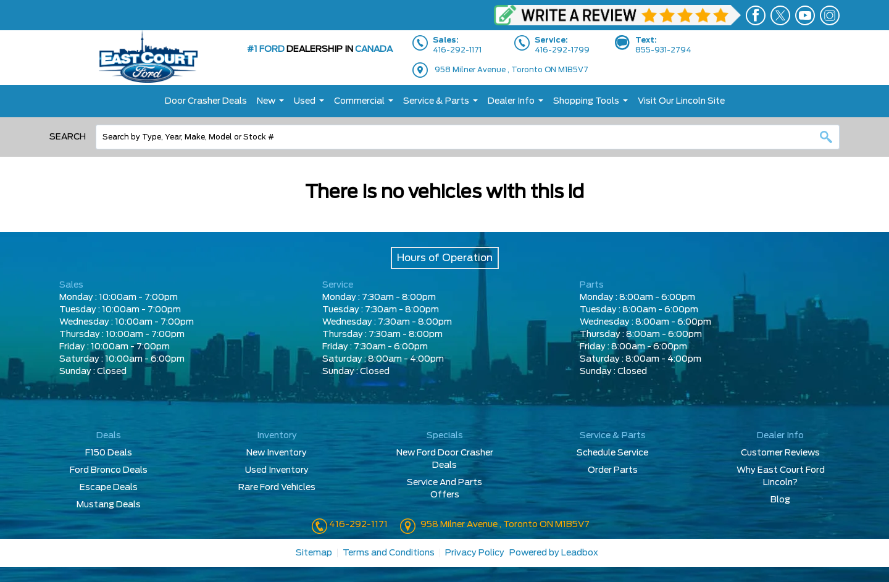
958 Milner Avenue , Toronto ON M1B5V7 (511, 69)
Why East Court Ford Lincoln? (781, 476)
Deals (108, 435)
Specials (445, 435)
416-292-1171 (357, 524)
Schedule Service (612, 453)
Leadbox (579, 553)
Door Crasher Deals (206, 101)
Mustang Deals (109, 505)
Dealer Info (511, 101)
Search (67, 137)
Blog (780, 500)
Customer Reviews (780, 453)
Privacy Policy (474, 553)
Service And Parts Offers (444, 488)
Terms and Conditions (389, 553)
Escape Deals (109, 487)
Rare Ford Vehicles (276, 487)
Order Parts (613, 470)
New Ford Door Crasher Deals (444, 459)
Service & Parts (436, 101)
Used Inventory (277, 470)
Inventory (277, 435)
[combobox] (468, 137)
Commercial (359, 101)
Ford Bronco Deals (109, 470)
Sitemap (314, 553)
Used (304, 101)
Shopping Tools (586, 101)
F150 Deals (108, 453)
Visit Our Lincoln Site (681, 101)
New (266, 101)
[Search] (468, 137)
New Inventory (276, 453)
